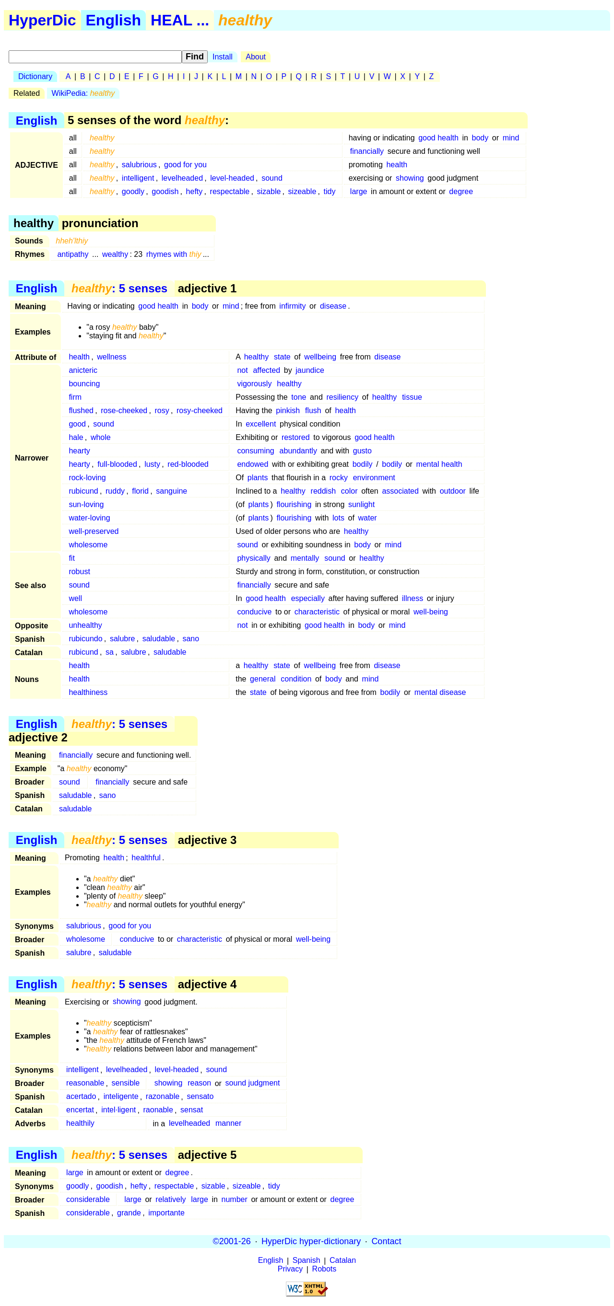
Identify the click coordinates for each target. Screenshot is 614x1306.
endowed (252, 464)
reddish (323, 491)
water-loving (89, 518)
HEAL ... (180, 20)
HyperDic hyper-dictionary (311, 1241)
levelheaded (182, 178)
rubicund (83, 491)
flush (313, 410)
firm (75, 397)
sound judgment (252, 1083)
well (75, 598)
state (282, 357)
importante (166, 1213)
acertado (81, 1097)
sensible (126, 1083)
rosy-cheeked (200, 410)
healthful (146, 858)
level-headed (232, 178)
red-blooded (187, 464)
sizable (269, 191)
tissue (412, 397)
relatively (170, 1199)
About (256, 57)
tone (298, 397)
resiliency (342, 397)
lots (338, 518)
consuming (255, 451)
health (396, 165)
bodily (363, 464)
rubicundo (85, 639)
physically (253, 558)
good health (438, 138)
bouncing (84, 384)
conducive (254, 612)
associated (400, 491)
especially (308, 598)
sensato (200, 1097)
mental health (439, 464)
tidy (330, 191)
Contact (386, 1241)
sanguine (171, 491)
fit (71, 558)
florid (140, 491)
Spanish (306, 1261)
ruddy (115, 491)
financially (367, 151)
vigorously (254, 384)
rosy (161, 410)
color (349, 491)
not (242, 370)
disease (333, 306)
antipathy (72, 254)
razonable (162, 1097)
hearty (79, 451)
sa (110, 652)
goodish (165, 191)
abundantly (298, 451)
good (77, 424)
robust (79, 571)
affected (266, 370)
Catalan (343, 1261)
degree (461, 191)
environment (374, 478)
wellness (111, 357)
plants (258, 478)
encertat (80, 1110)
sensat (191, 1110)
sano (190, 639)
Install (223, 57)
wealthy (115, 254)
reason (199, 1083)
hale (76, 437)
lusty (152, 464)
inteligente (121, 1097)
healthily (80, 1124)
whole (101, 437)
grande (129, 1213)
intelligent (138, 178)
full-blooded (117, 464)
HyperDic (42, 20)
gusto (362, 451)
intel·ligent (118, 1110)
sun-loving (86, 504)
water (367, 518)
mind (511, 138)
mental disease (440, 692)
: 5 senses (119, 288)
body (480, 138)
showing (410, 178)
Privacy (290, 1269)
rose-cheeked (124, 410)
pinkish (288, 410)
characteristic (317, 612)
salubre (122, 639)
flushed (81, 410)
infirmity (292, 306)
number (235, 1199)
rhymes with (173, 254)
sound (272, 178)
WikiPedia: (83, 93)
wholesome (88, 545)
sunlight (361, 504)
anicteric (83, 370)
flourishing (293, 504)
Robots (324, 1269)
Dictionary (35, 76)
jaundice (309, 370)
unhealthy (85, 625)
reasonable (85, 1083)
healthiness (88, 692)
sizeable (302, 191)
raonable (158, 1110)
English (114, 20)
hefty (194, 191)
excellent (261, 424)
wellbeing (320, 357)
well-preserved (93, 531)
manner (228, 1124)
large (358, 191)
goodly (133, 191)
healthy (256, 357)
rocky (339, 478)
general (262, 679)
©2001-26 (232, 1241)
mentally (305, 558)
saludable (159, 639)
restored (296, 437)
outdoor (453, 491)
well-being (430, 612)
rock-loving (87, 478)
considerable (88, 1199)
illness (412, 598)
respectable (230, 191)
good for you (185, 165)
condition (296, 679)
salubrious (139, 165)
